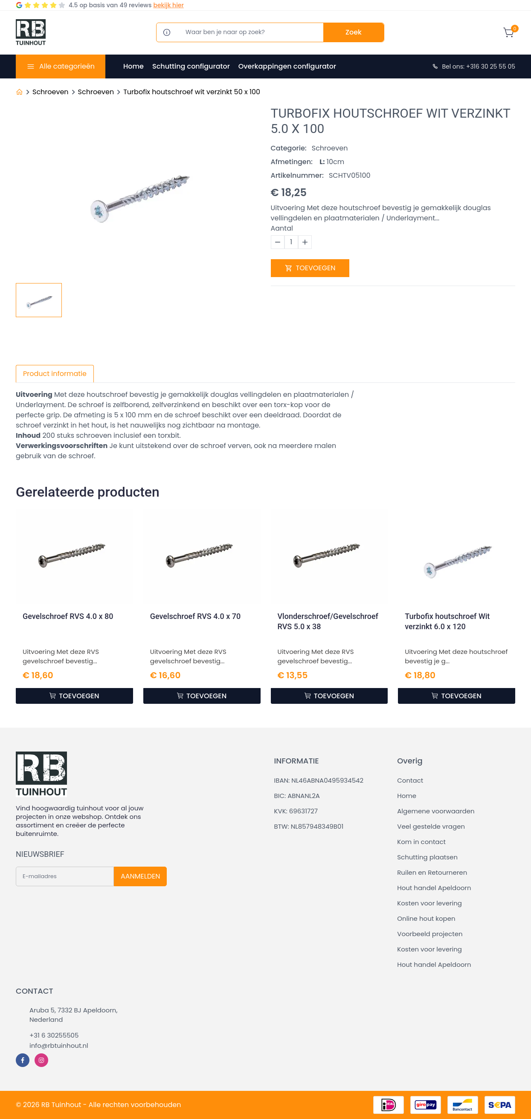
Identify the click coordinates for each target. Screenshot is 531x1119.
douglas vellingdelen (245, 394)
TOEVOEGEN (310, 268)
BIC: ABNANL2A (297, 795)
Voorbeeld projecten (429, 933)
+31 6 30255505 (53, 1035)
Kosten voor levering (429, 903)
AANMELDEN (140, 876)
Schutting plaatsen (427, 857)
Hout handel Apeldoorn (434, 887)
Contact (410, 780)
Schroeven (50, 92)
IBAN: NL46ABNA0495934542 (319, 780)
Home (133, 66)
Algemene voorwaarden (435, 811)
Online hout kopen (426, 918)
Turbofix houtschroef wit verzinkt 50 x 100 (191, 92)
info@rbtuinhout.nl (58, 1045)
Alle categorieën (67, 66)
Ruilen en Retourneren (432, 872)
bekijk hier (168, 5)
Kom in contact (421, 841)
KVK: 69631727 (296, 811)
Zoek (353, 32)
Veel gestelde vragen (431, 826)
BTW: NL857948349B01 (309, 826)
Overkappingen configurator (287, 66)
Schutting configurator (191, 66)
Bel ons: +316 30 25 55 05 (473, 66)
